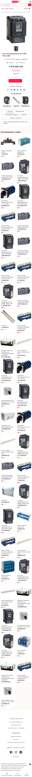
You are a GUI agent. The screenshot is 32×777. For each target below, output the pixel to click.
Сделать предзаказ (15, 80)
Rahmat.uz (16, 757)
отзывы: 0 (17, 59)
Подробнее (17, 770)
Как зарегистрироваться (16, 722)
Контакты (16, 739)
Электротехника (8, 12)
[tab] (10, 111)
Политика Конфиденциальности (16, 742)
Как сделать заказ (16, 725)
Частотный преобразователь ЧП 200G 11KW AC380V (21, 12)
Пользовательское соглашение (16, 728)
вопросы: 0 (25, 59)
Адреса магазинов (16, 736)
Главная (2, 12)
